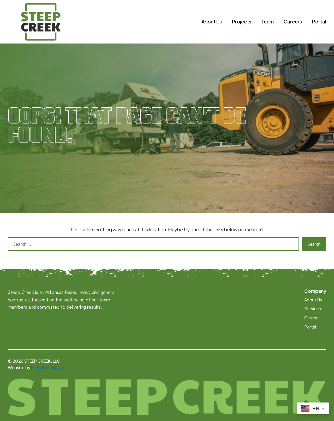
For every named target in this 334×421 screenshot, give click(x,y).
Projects (241, 21)
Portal (319, 21)
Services (312, 308)
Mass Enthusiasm (47, 367)
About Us (211, 21)
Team (267, 21)
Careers (293, 21)
